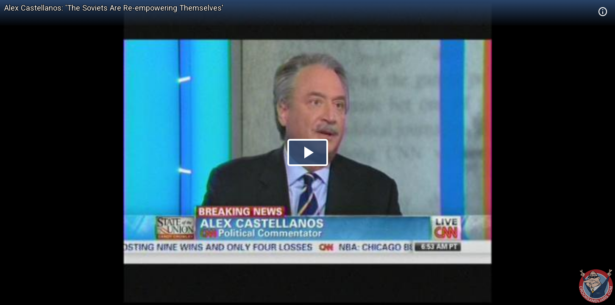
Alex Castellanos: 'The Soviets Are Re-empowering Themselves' (113, 7)
